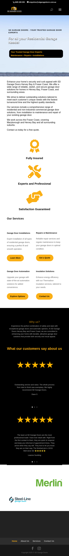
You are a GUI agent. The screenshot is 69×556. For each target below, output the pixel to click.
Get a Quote (44, 258)
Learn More (15, 258)
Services (37, 541)
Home (14, 541)
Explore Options (17, 296)
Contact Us (44, 296)
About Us (25, 541)
